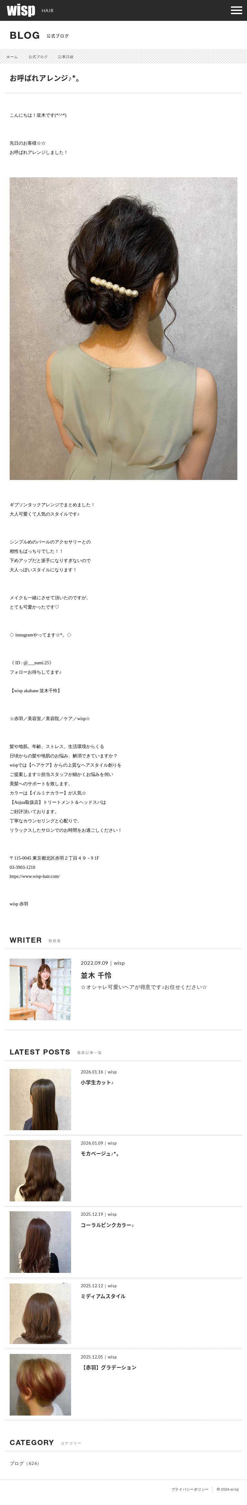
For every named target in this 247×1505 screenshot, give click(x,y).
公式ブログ (38, 57)
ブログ (17, 1463)
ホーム (12, 57)
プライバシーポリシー (190, 1489)
